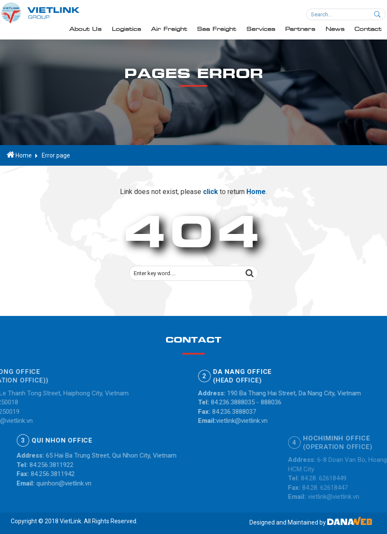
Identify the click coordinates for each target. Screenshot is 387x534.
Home (19, 155)
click (210, 193)
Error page (56, 155)
